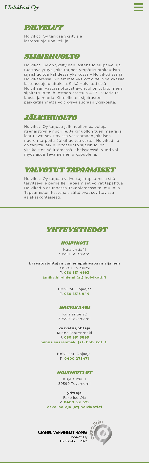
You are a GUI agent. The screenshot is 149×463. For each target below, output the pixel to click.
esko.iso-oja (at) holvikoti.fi (74, 407)
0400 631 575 (76, 402)
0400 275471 (76, 358)
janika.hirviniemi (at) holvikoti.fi (74, 277)
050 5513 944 (76, 294)
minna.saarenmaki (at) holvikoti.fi (74, 342)
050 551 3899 (76, 337)
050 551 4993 (76, 273)
